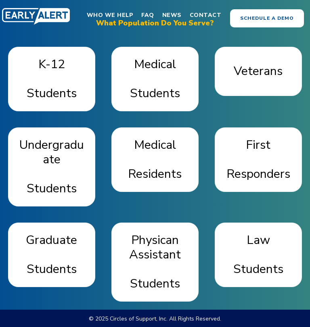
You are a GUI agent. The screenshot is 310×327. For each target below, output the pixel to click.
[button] (267, 18)
